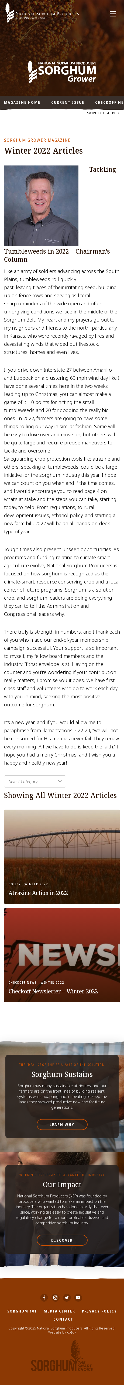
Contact (63, 1319)
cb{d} (71, 1332)
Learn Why (62, 1124)
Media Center (59, 1311)
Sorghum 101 (22, 1311)
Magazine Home (22, 102)
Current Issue (67, 102)
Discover (62, 1240)
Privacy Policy (99, 1311)
